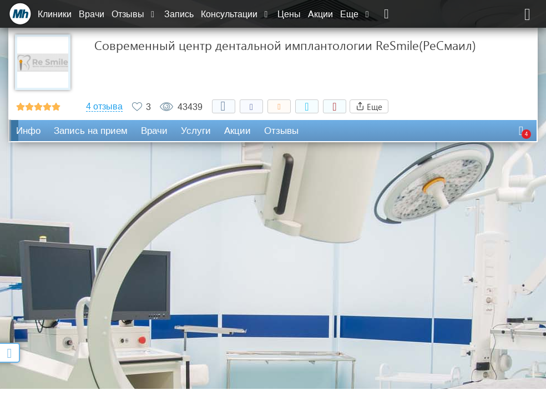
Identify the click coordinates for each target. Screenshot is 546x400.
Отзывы (134, 14)
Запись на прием (91, 131)
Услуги (196, 131)
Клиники (55, 14)
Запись (179, 14)
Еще (355, 14)
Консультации (235, 14)
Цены (289, 14)
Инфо (28, 131)
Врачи (91, 14)
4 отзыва (104, 106)
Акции (320, 14)
